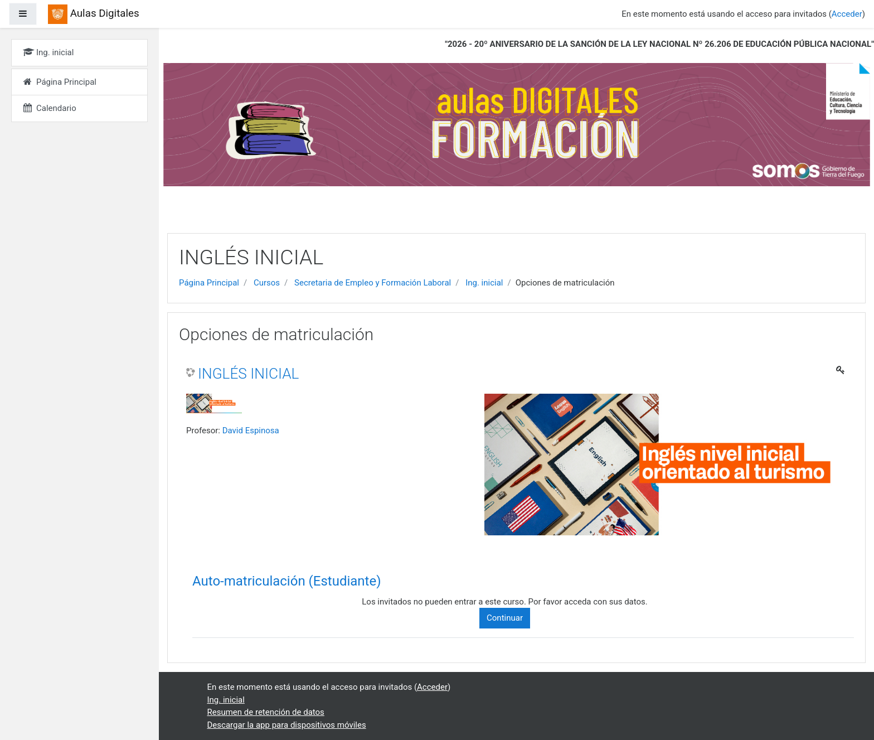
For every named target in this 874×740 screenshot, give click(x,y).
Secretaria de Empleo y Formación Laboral (372, 283)
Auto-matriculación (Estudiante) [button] (286, 581)
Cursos (267, 283)
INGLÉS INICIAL (248, 373)
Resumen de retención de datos (265, 712)
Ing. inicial (484, 283)
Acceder (847, 14)
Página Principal (209, 283)
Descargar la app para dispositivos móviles (286, 725)
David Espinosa (250, 430)
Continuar (505, 618)
